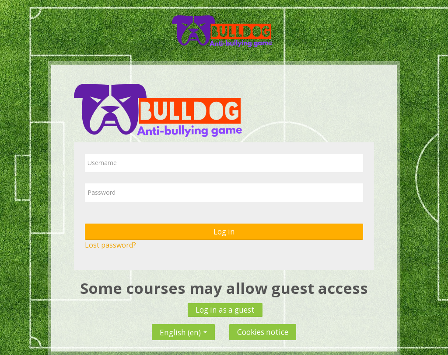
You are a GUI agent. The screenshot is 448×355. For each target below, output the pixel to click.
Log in (224, 232)
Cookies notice (262, 332)
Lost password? (110, 245)
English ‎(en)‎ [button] (183, 330)
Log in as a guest (225, 310)
